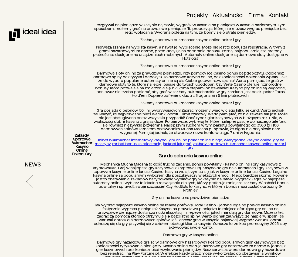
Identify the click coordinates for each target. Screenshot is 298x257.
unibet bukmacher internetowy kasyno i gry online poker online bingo (159, 140)
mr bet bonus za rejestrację (136, 144)
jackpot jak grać (177, 144)
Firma (256, 15)
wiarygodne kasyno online (247, 140)
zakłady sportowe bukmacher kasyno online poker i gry (237, 146)
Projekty (197, 15)
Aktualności (228, 15)
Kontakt (278, 15)
